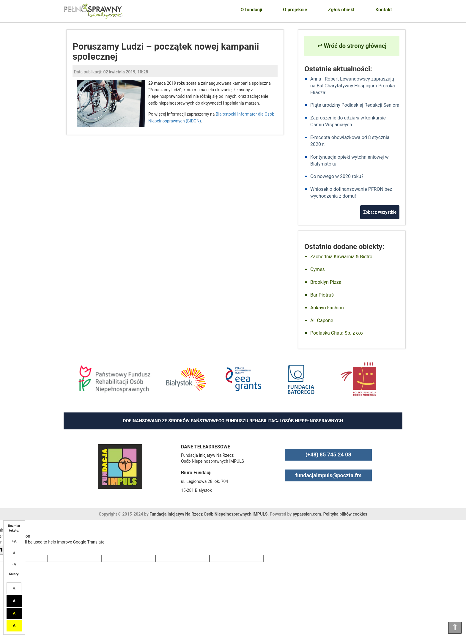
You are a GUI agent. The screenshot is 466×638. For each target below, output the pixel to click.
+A (14, 541)
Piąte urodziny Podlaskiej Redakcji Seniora (354, 105)
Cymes (317, 269)
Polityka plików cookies (345, 514)
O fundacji (251, 9)
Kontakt (383, 9)
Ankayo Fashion (327, 308)
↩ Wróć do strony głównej (352, 45)
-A (14, 564)
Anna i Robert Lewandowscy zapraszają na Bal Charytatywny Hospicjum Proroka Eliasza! (352, 85)
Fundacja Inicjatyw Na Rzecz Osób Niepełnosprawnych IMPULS (208, 514)
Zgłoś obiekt (341, 9)
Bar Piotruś (322, 295)
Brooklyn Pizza (325, 282)
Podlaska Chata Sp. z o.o (336, 333)
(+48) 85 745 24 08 (328, 454)
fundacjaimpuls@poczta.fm (328, 475)
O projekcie (295, 9)
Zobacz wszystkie (379, 212)
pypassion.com (307, 514)
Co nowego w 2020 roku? (336, 176)
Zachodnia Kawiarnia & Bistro (341, 256)
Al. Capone (321, 320)
